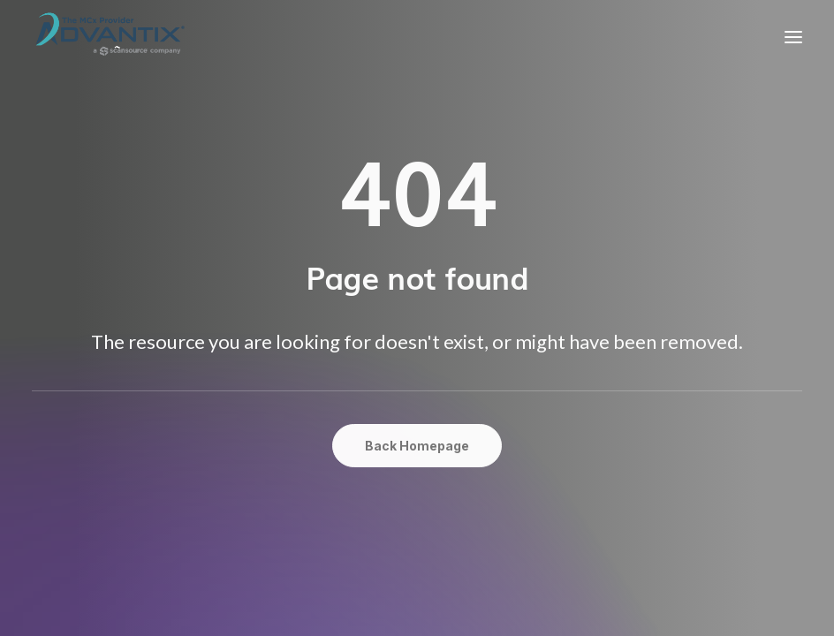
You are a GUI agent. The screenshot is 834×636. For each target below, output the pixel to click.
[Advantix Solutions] (109, 36)
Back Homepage (417, 445)
